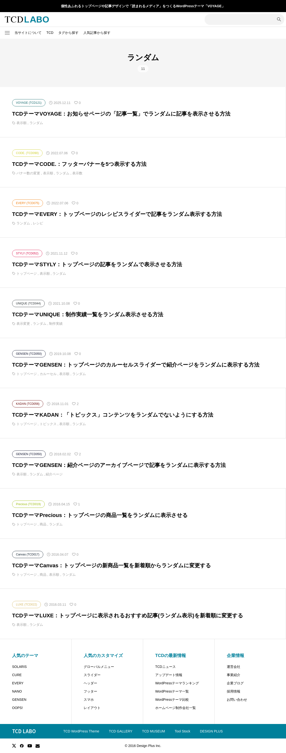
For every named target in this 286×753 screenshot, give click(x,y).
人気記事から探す (96, 33)
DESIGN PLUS (211, 731)
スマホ (89, 699)
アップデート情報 (168, 675)
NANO (17, 691)
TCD (49, 33)
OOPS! (17, 708)
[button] (7, 33)
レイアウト (92, 708)
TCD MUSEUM (153, 731)
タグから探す (68, 33)
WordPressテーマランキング (177, 683)
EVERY (17, 683)
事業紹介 (233, 675)
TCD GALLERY (120, 731)
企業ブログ (235, 683)
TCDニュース (165, 667)
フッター (90, 691)
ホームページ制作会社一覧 (175, 708)
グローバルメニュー (99, 667)
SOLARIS (19, 667)
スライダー (92, 675)
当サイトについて (28, 33)
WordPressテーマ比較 (172, 699)
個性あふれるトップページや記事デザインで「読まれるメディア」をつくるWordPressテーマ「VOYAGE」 (143, 6)
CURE (17, 675)
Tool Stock (183, 731)
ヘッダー (90, 683)
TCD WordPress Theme (81, 731)
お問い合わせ (237, 699)
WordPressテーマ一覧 (172, 691)
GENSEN (19, 699)
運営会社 (233, 667)
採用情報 (233, 691)
